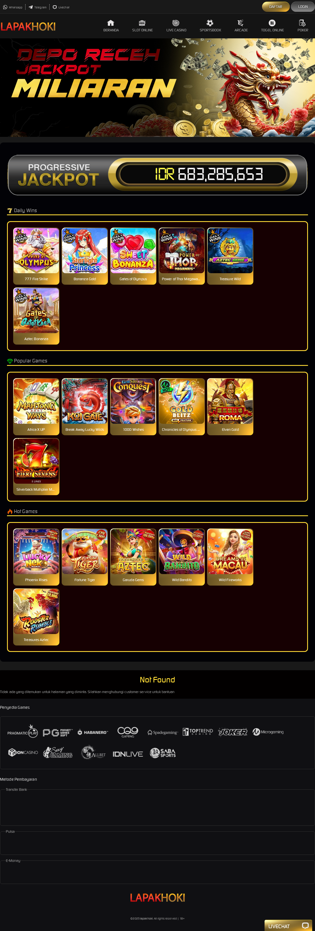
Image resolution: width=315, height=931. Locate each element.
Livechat (61, 7)
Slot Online (142, 25)
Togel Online (272, 25)
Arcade (241, 25)
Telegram (37, 7)
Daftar (275, 6)
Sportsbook (210, 25)
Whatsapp (12, 7)
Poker (303, 25)
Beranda (111, 25)
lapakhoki (146, 918)
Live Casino (176, 25)
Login (303, 6)
